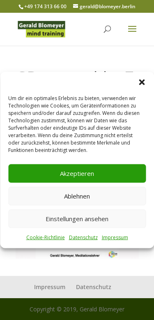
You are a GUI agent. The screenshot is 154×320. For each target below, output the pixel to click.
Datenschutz (83, 237)
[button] (142, 82)
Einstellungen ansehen (77, 219)
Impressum (115, 237)
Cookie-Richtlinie (45, 237)
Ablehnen (77, 196)
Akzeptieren (77, 173)
